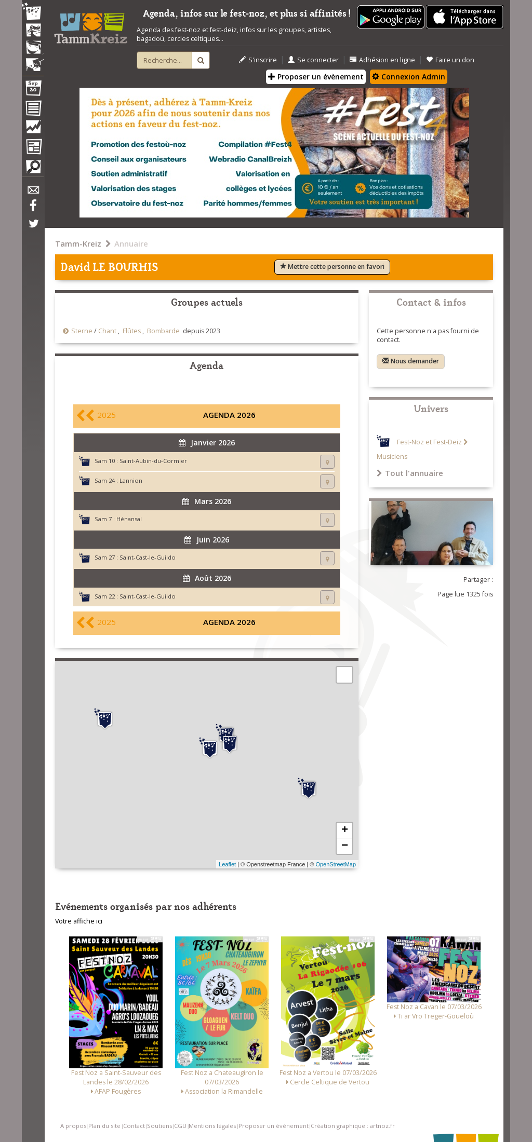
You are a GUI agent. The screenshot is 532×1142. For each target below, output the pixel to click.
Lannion (130, 480)
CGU (180, 1126)
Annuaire (131, 243)
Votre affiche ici (78, 921)
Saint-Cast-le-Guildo (147, 557)
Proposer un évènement (316, 76)
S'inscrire (258, 60)
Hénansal (129, 519)
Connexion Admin (408, 76)
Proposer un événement (273, 1126)
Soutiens (159, 1126)
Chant (107, 331)
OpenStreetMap (335, 864)
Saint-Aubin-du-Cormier (153, 461)
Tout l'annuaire (410, 473)
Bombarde (163, 331)
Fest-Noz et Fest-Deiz (429, 442)
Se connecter (313, 60)
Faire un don (450, 60)
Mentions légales (212, 1126)
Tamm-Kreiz (78, 243)
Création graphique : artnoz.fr (353, 1126)
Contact (134, 1126)
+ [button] (344, 830)
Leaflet (227, 864)
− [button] (344, 846)
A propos (73, 1126)
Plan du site (104, 1126)
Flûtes (132, 331)
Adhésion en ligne (382, 60)
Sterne (81, 331)
